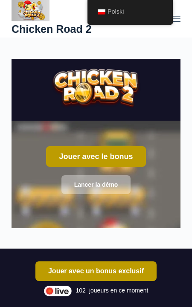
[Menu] (176, 19)
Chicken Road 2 (52, 29)
